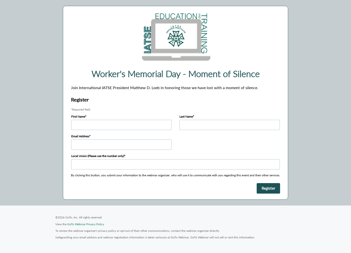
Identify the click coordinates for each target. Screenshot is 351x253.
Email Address (80, 136)
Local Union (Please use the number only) (97, 156)
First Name (78, 116)
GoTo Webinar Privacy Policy (85, 224)
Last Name (186, 116)
